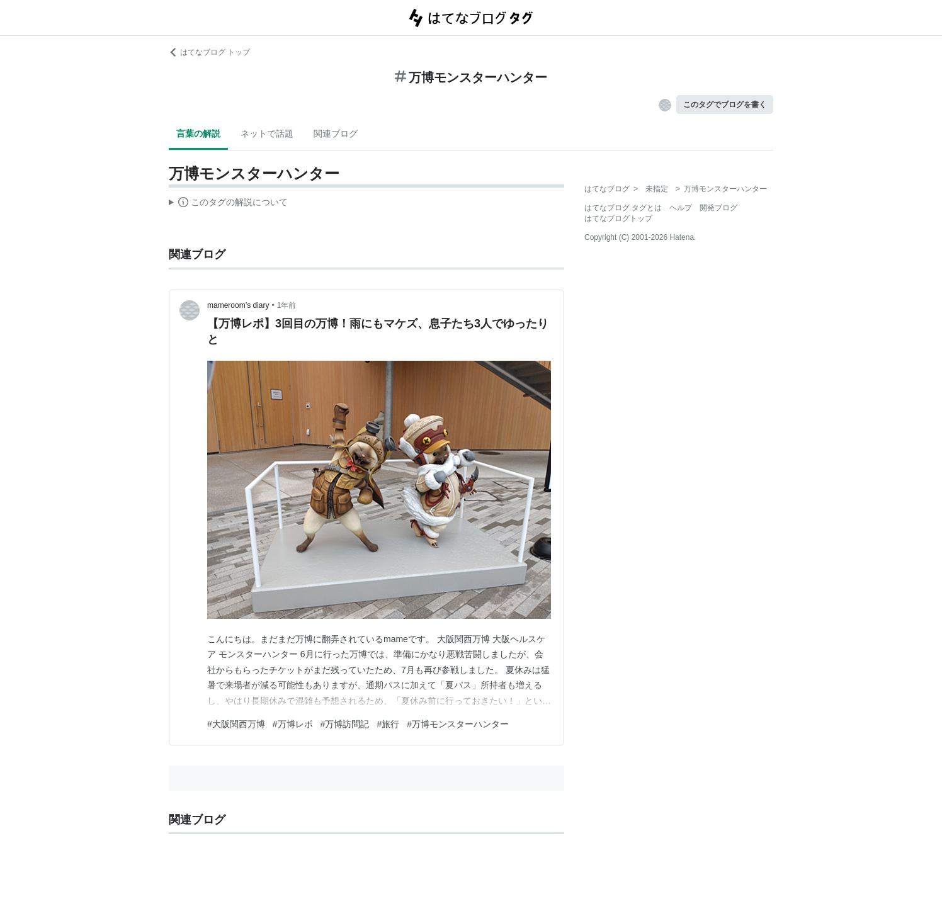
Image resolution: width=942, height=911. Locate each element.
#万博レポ (293, 724)
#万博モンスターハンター (458, 724)
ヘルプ (680, 207)
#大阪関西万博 (236, 724)
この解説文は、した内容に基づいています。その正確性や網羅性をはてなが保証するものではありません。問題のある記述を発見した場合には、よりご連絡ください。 (228, 204)
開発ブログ (718, 207)
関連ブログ (336, 133)
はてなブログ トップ (209, 52)
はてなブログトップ (618, 218)
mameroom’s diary (238, 305)
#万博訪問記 (345, 724)
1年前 (287, 305)
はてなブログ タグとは (623, 207)
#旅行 (388, 724)
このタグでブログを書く (724, 104)
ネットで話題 (267, 133)
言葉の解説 (198, 133)
